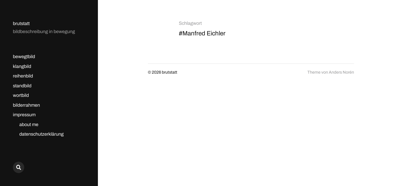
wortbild (21, 95)
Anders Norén (341, 72)
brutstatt (21, 23)
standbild (22, 85)
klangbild (22, 66)
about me (28, 124)
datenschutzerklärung (41, 134)
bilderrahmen (26, 105)
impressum (24, 114)
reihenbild (23, 76)
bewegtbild (24, 56)
